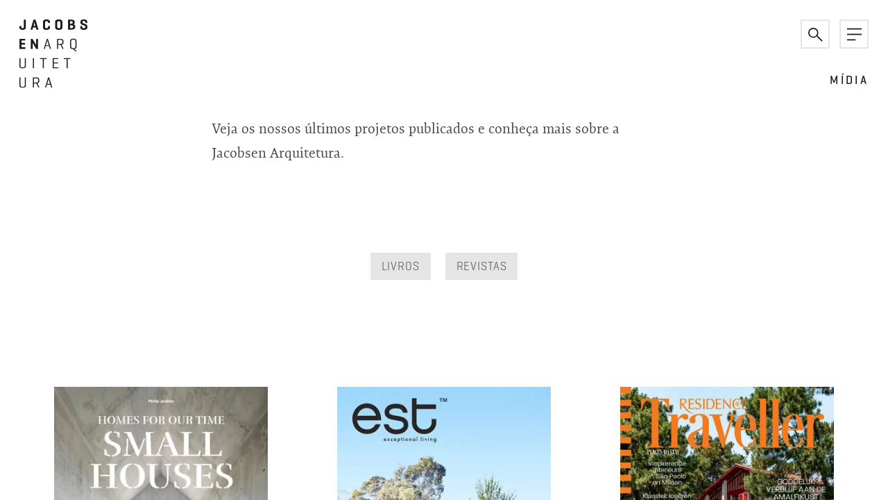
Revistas (481, 266)
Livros (401, 266)
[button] (815, 34)
